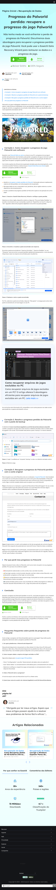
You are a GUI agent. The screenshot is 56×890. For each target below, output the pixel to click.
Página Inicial (9, 11)
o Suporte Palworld (39, 477)
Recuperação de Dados (29, 11)
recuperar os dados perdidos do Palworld (21, 182)
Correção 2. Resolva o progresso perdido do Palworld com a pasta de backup (26, 95)
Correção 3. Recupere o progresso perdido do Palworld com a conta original (26, 97)
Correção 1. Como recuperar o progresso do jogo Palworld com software (25, 92)
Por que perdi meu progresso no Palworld (16, 100)
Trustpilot (22, 863)
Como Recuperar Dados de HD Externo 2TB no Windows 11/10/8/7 (14, 753)
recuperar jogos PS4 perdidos (23, 658)
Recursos (4, 829)
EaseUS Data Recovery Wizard (37, 166)
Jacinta (8, 74)
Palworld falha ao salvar (17, 155)
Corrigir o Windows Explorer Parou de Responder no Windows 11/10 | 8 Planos (40, 753)
